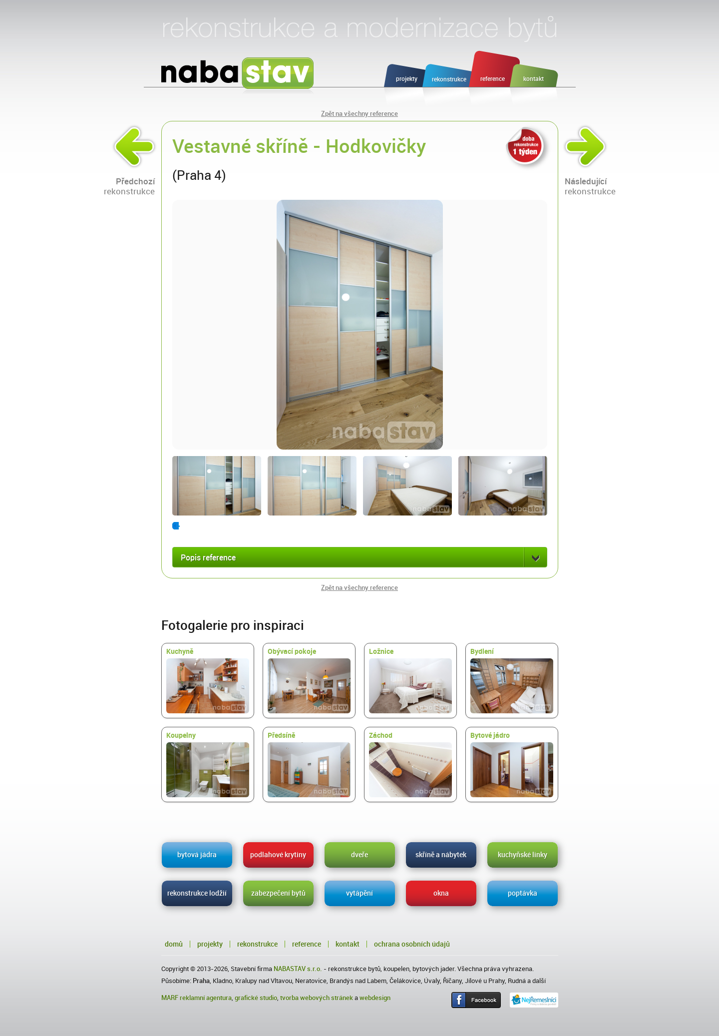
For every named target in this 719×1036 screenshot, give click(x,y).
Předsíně (309, 764)
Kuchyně (207, 680)
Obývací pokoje (309, 680)
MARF (169, 998)
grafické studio (256, 998)
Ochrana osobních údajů (412, 944)
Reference (306, 944)
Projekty (210, 944)
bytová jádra (197, 855)
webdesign (375, 998)
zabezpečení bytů (278, 893)
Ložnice (410, 680)
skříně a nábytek (440, 855)
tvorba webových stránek (316, 998)
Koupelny (207, 764)
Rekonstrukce (257, 944)
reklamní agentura (206, 998)
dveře (359, 855)
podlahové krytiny (278, 855)
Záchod (410, 764)
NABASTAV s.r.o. (298, 969)
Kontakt (348, 944)
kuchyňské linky (522, 855)
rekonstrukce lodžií (197, 893)
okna (441, 893)
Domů (174, 944)
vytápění (359, 893)
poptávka (522, 893)
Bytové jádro (511, 764)
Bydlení (511, 680)
